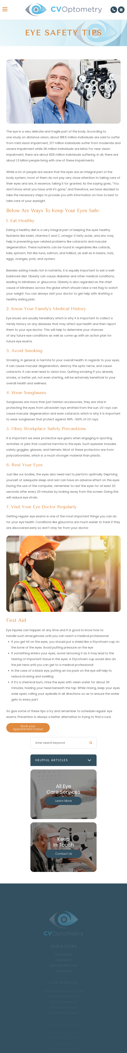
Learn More (63, 801)
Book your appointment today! (28, 727)
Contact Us (63, 854)
